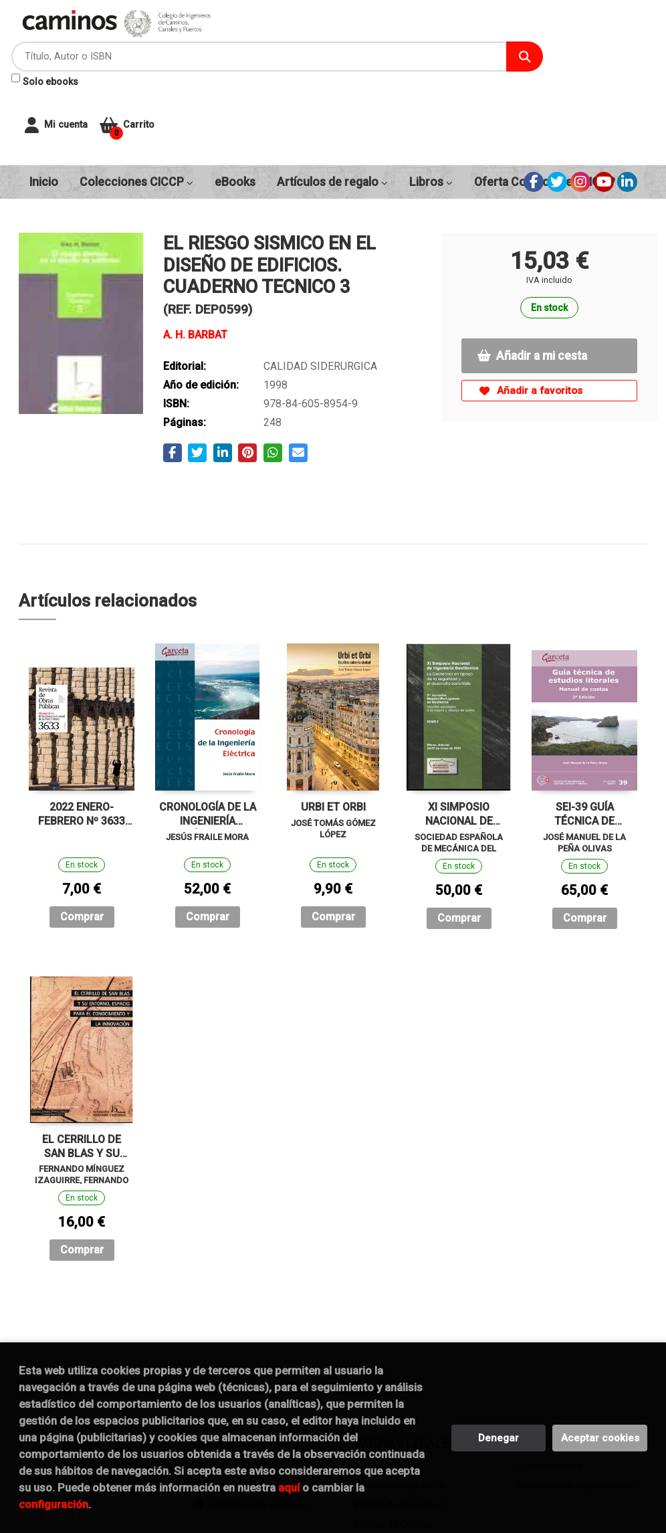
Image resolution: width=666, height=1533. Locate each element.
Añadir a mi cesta (532, 281)
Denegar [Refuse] (498, 1438)
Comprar (82, 841)
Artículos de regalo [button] (332, 107)
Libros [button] (431, 107)
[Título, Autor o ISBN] (341, 40)
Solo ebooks (274, 65)
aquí (289, 1487)
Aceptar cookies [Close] (600, 1438)
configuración (53, 1504)
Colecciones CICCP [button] (136, 107)
